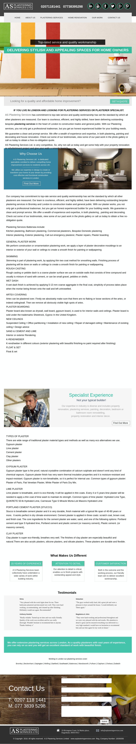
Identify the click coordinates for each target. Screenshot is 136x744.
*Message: (65, 705)
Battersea (73, 664)
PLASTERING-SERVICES (51, 17)
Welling (47, 664)
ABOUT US (30, 17)
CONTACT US (114, 17)
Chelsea (109, 664)
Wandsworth (83, 664)
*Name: (64, 677)
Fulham (93, 664)
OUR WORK (97, 17)
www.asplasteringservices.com (83, 739)
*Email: (64, 696)
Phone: (64, 686)
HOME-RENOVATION (77, 17)
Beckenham (28, 664)
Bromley (19, 664)
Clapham (100, 664)
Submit (104, 721)
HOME (17, 17)
